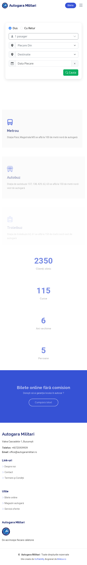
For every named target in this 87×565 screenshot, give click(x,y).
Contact (9, 472)
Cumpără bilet (43, 401)
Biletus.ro (61, 559)
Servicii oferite (12, 509)
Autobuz (13, 184)
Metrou (13, 140)
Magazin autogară (14, 503)
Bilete (71, 5)
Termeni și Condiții (14, 478)
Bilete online (11, 497)
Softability (39, 559)
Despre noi (10, 466)
